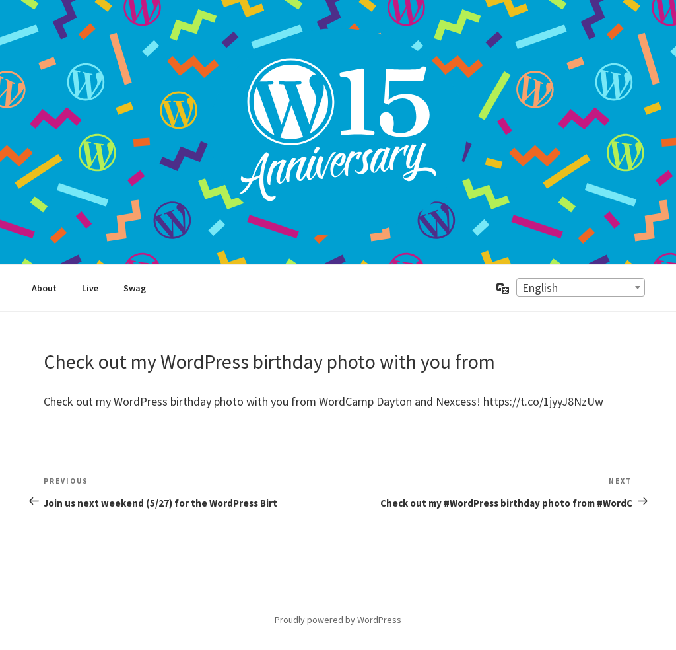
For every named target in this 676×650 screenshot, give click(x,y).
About (44, 288)
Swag (134, 288)
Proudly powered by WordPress (338, 620)
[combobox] (580, 287)
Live (90, 288)
